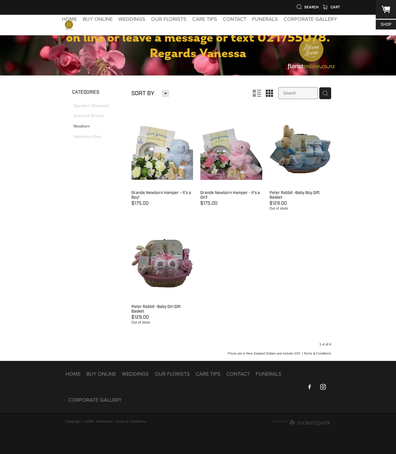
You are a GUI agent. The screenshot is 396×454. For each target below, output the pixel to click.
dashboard (104, 421)
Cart (331, 7)
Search (307, 7)
